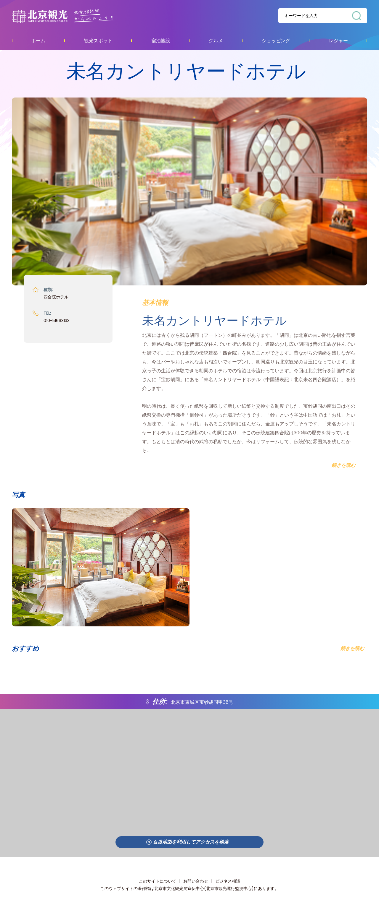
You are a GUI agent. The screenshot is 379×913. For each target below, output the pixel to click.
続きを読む (352, 648)
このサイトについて (157, 881)
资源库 (75, 16)
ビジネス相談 (227, 881)
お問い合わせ (195, 881)
